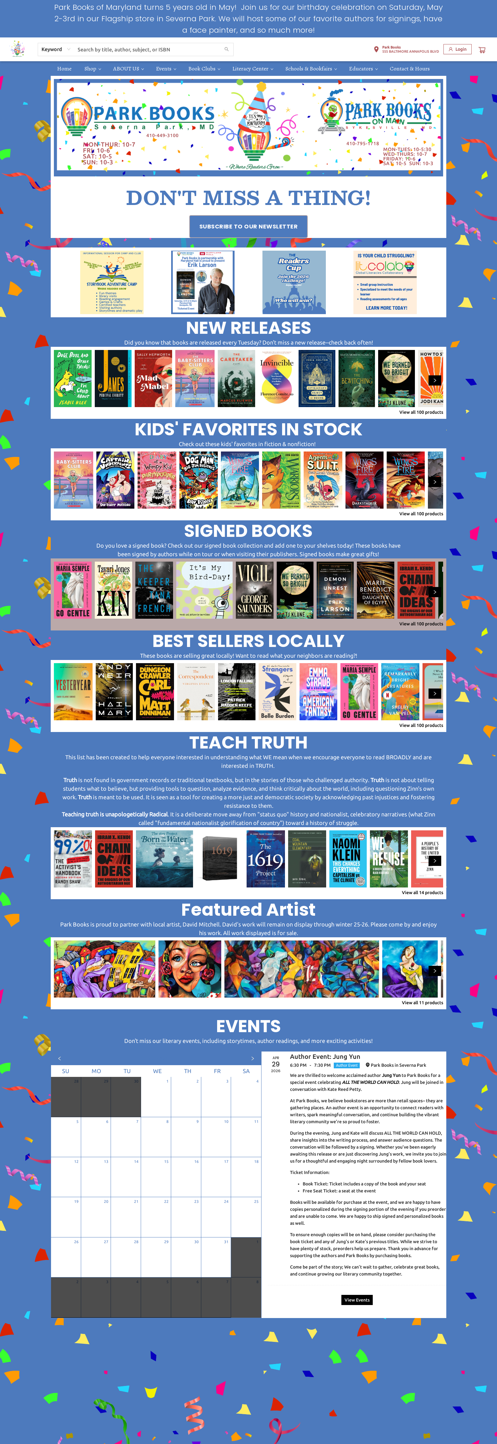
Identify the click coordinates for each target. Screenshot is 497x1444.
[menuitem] (64, 68)
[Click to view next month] (252, 1058)
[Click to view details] (73, 378)
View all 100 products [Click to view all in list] (421, 412)
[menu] (248, 68)
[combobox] (56, 49)
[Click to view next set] (435, 380)
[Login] (457, 49)
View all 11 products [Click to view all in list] (422, 1002)
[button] (406, 50)
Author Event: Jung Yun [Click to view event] (325, 1056)
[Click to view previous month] (59, 1058)
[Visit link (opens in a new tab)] (248, 226)
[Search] (226, 49)
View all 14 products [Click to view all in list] (422, 892)
